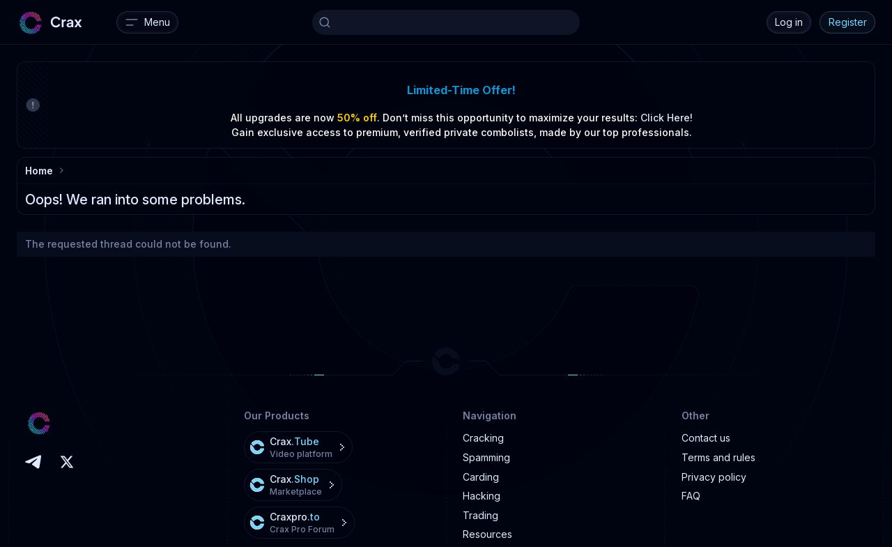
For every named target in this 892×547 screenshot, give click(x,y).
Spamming (486, 457)
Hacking (481, 496)
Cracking (483, 438)
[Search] (446, 22)
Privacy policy (714, 477)
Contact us (706, 438)
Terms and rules (718, 457)
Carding (481, 477)
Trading (480, 515)
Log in (789, 22)
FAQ (691, 496)
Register (848, 22)
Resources (487, 534)
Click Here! (666, 117)
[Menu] (147, 22)
